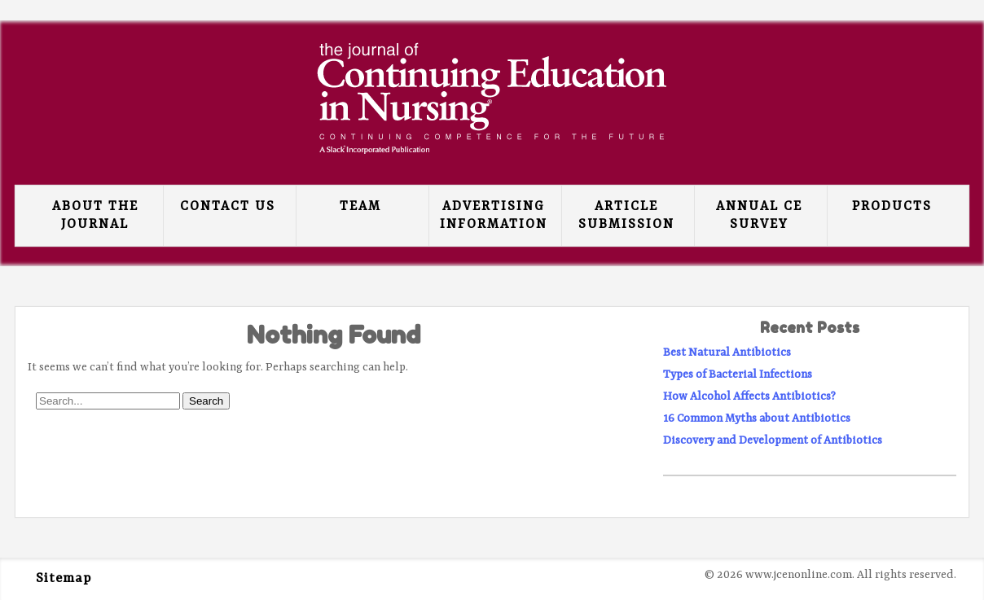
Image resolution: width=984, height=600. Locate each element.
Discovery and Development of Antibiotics (772, 440)
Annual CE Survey (759, 215)
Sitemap (63, 579)
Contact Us (227, 206)
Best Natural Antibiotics (727, 352)
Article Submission (626, 215)
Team (360, 206)
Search (206, 401)
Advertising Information (493, 215)
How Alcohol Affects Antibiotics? (749, 396)
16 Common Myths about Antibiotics (756, 418)
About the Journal (95, 215)
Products (892, 206)
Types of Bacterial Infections (737, 374)
